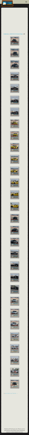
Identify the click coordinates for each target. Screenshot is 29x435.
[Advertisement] (14, 21)
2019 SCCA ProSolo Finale (16, 34)
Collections (6, 34)
